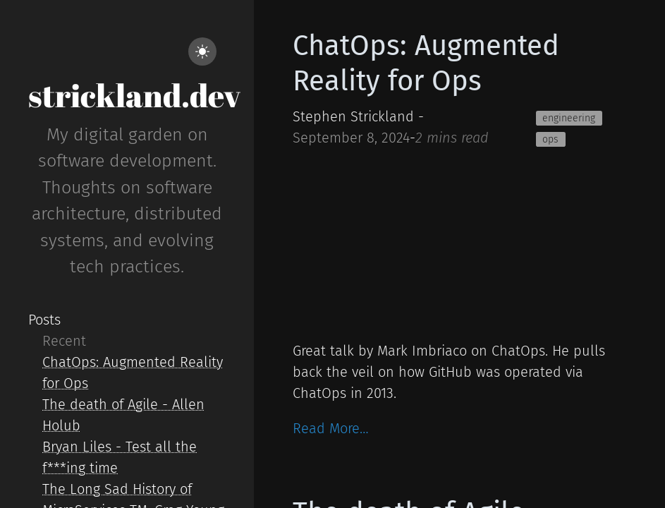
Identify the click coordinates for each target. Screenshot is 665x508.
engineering (568, 118)
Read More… (331, 428)
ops (550, 139)
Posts (44, 319)
